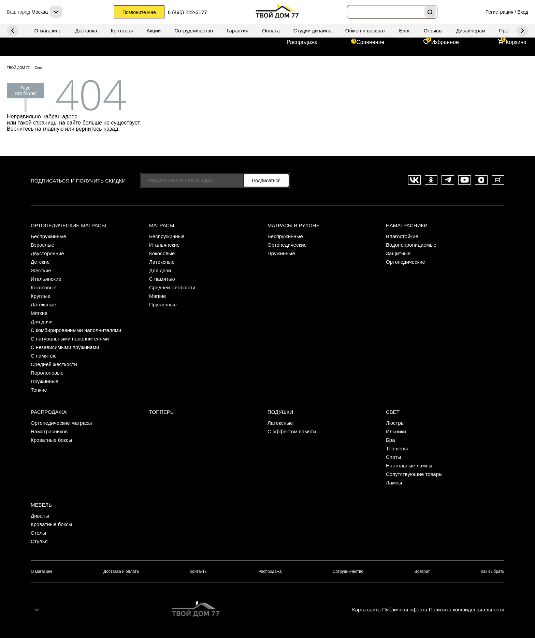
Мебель (41, 505)
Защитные (398, 253)
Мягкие (39, 313)
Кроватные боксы (51, 440)
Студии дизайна (312, 30)
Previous (522, 31)
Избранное (445, 42)
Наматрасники (407, 225)
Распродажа (302, 42)
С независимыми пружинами (65, 347)
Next (12, 31)
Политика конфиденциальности (466, 609)
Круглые (40, 296)
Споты (393, 457)
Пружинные (44, 381)
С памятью (44, 356)
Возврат (422, 571)
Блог (404, 30)
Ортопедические (287, 245)
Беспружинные (48, 236)
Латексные (43, 304)
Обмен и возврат (365, 30)
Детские (40, 262)
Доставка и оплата (121, 571)
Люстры (395, 423)
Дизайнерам (471, 30)
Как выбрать (492, 571)
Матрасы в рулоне (294, 225)
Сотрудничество (193, 30)
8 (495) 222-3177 (187, 12)
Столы (38, 533)
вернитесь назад (97, 129)
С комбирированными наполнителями (76, 330)
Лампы (394, 482)
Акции (153, 30)
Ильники (396, 431)
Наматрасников (49, 431)
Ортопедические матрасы (68, 225)
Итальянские (46, 279)
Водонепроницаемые (411, 245)
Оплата (271, 30)
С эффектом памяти (292, 431)
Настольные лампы (409, 465)
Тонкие (39, 390)
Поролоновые (47, 373)
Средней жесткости (54, 364)
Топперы (162, 412)
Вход (522, 12)
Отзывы (433, 30)
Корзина (516, 42)
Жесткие (41, 270)
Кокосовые (43, 287)
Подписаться (266, 180)
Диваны (40, 516)
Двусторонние (47, 253)
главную (53, 129)
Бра (390, 440)
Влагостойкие (402, 236)
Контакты (122, 30)
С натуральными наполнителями (70, 339)
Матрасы (161, 225)
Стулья (39, 541)
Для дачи (42, 321)
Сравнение (370, 42)
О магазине (47, 30)
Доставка (86, 30)
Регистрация (500, 12)
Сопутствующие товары (414, 474)
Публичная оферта (404, 609)
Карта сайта (366, 609)
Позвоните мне (139, 12)
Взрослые (42, 245)
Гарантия (237, 30)
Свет (393, 412)
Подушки (280, 412)
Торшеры (397, 448)
